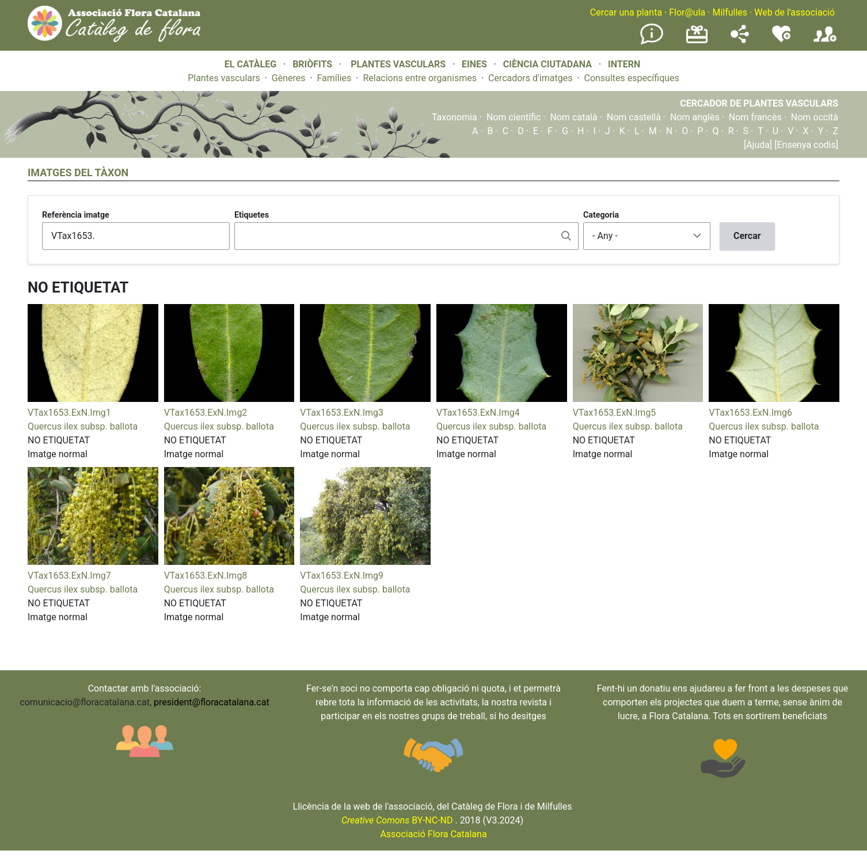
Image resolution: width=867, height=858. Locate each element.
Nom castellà (634, 117)
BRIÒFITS (313, 64)
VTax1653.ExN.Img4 (478, 412)
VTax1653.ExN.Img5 (614, 412)
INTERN (624, 64)
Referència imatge (75, 214)
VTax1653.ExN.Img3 (341, 412)
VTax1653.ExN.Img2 (206, 412)
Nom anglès (695, 117)
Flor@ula (687, 12)
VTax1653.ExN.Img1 (69, 412)
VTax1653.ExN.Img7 (69, 575)
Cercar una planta (626, 12)
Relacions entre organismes (420, 78)
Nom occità (814, 117)
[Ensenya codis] (805, 144)
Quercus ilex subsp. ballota (83, 426)
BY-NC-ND (397, 820)
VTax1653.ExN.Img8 (206, 575)
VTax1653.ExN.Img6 (750, 412)
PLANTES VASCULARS (398, 64)
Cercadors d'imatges (530, 78)
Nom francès (755, 117)
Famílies (334, 78)
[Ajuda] (758, 144)
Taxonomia (454, 117)
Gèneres (289, 78)
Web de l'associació (794, 12)
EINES (474, 64)
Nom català (574, 117)
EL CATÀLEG (250, 64)
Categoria (601, 214)
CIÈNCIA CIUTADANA (547, 64)
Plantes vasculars (224, 78)
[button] (93, 398)
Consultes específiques (631, 78)
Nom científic (513, 117)
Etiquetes (251, 214)
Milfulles (729, 12)
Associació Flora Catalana (433, 834)
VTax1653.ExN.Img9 (341, 575)
